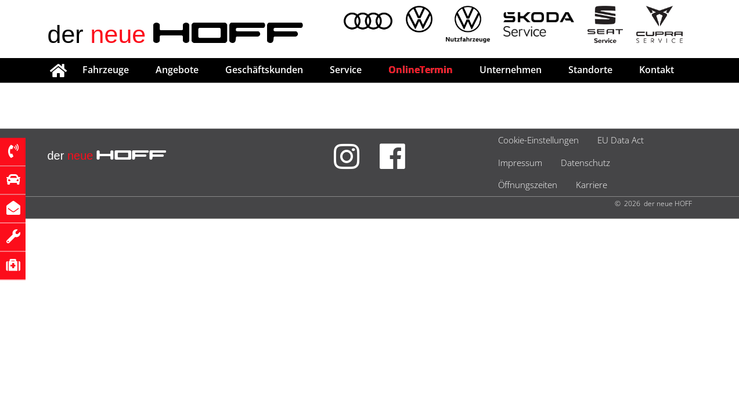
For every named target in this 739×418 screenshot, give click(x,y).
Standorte (590, 69)
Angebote (177, 69)
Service (346, 69)
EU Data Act (620, 140)
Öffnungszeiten (527, 184)
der (176, 34)
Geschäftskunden (264, 69)
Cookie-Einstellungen (538, 140)
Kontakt (656, 69)
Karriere (591, 184)
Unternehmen (511, 69)
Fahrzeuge (105, 69)
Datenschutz (585, 162)
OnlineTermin (420, 69)
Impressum (520, 162)
